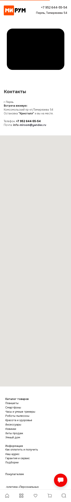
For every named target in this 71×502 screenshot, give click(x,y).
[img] (15, 10)
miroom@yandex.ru (33, 125)
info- (16, 125)
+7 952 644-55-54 (28, 121)
